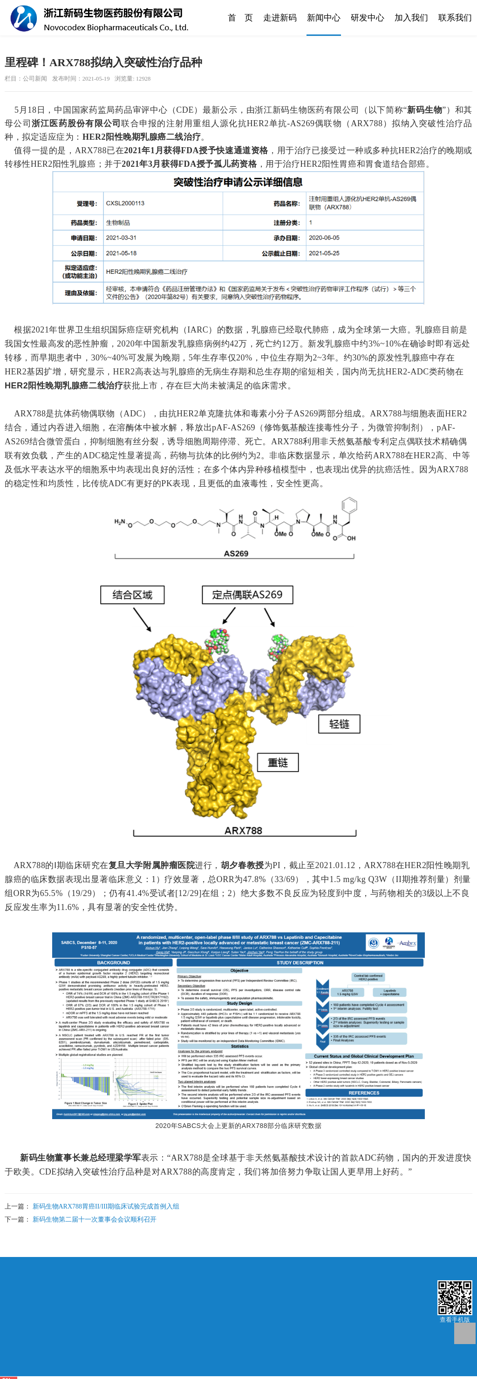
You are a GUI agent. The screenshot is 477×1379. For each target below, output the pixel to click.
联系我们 (455, 17)
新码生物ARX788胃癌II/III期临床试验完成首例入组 (106, 1206)
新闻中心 (324, 17)
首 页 (240, 17)
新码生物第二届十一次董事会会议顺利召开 (95, 1219)
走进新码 (280, 17)
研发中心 (367, 17)
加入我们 (411, 17)
